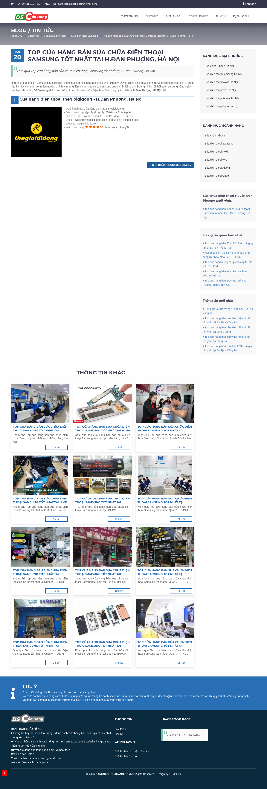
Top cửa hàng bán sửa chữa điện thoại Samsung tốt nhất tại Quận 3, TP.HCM (165, 572)
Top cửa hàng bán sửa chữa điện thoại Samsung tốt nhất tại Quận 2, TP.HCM (40, 572)
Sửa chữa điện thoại (55, 35)
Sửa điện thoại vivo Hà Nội (220, 90)
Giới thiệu (120, 729)
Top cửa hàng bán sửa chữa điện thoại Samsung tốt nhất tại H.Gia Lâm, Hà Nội (102, 428)
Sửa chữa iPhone (215, 135)
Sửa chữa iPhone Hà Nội (219, 65)
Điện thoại (33, 35)
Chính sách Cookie (126, 756)
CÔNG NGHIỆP (198, 16)
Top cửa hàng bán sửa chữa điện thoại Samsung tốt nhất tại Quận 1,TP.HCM (165, 500)
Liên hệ (119, 734)
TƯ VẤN (221, 16)
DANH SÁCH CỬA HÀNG (184, 735)
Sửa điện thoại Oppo (217, 175)
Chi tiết (56, 447)
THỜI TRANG (129, 16)
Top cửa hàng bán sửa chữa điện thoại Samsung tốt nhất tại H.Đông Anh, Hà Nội (40, 428)
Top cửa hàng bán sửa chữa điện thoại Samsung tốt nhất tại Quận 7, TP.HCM (165, 644)
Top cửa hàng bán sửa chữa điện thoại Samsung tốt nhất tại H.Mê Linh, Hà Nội (40, 500)
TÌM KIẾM (241, 16)
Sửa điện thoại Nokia (217, 151)
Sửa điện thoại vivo (216, 159)
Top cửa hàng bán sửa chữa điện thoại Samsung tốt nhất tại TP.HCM (102, 500)
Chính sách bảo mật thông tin (132, 751)
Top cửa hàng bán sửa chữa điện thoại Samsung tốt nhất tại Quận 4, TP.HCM (102, 572)
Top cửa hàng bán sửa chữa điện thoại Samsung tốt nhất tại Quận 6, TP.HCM (102, 644)
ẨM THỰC (151, 16)
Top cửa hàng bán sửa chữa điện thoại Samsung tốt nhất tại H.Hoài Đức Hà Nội (165, 428)
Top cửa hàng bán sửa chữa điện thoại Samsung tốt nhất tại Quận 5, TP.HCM (40, 644)
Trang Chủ (17, 35)
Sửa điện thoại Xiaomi (218, 167)
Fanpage (249, 3)
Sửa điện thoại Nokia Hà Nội (221, 82)
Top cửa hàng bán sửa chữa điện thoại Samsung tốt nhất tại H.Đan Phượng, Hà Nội (148, 35)
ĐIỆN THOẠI (173, 16)
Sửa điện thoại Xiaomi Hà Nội (222, 98)
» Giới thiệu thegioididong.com (170, 165)
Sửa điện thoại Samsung (84, 35)
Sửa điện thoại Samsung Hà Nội (223, 74)
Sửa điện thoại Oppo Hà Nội (221, 106)
